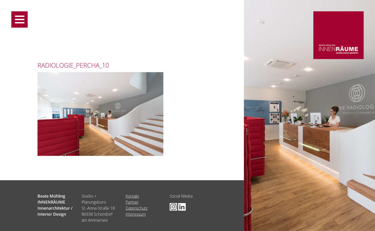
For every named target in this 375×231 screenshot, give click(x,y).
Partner (132, 202)
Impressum (136, 214)
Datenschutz (136, 208)
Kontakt (132, 196)
